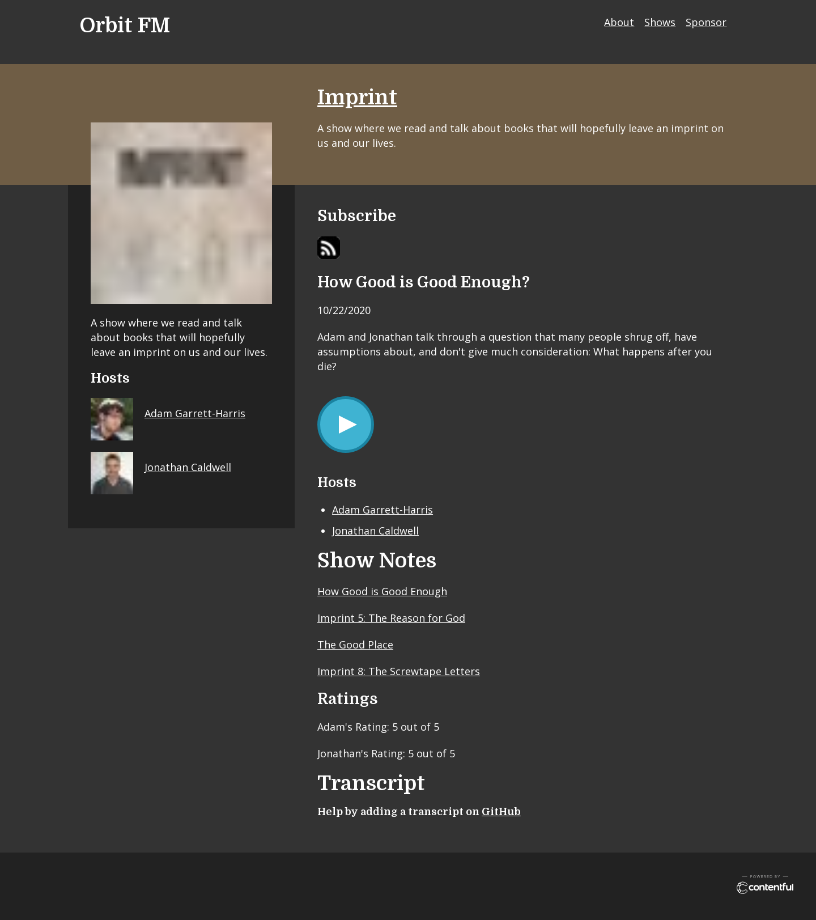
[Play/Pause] (345, 424)
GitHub (501, 811)
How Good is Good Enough (382, 591)
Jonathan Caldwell (375, 530)
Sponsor (706, 22)
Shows (659, 22)
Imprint (357, 97)
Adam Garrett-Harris (382, 509)
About (619, 22)
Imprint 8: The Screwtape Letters (398, 671)
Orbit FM (124, 25)
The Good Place (355, 644)
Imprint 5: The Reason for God (391, 618)
